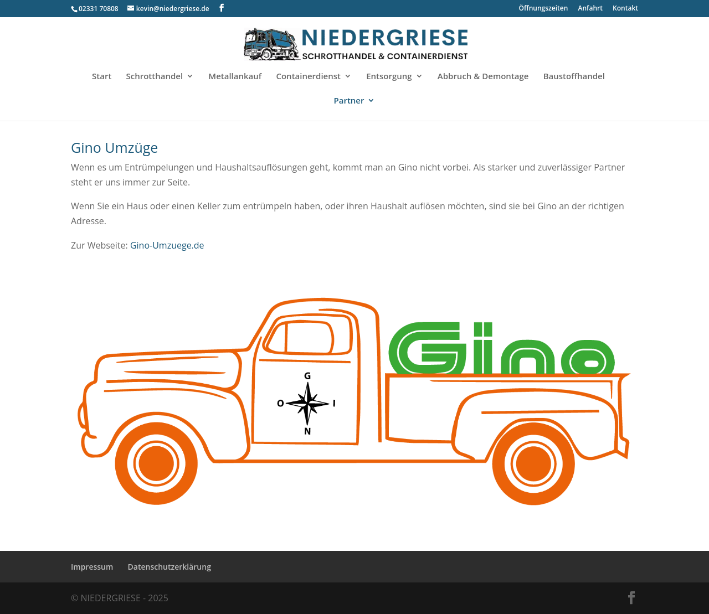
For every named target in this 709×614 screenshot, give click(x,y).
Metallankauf (234, 76)
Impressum (92, 566)
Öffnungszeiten (543, 9)
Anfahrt (590, 9)
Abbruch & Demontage (483, 76)
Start (101, 76)
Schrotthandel (154, 76)
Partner (349, 101)
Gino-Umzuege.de (167, 245)
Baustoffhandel (574, 76)
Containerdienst (308, 76)
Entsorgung (389, 76)
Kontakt (625, 9)
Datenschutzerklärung (169, 566)
